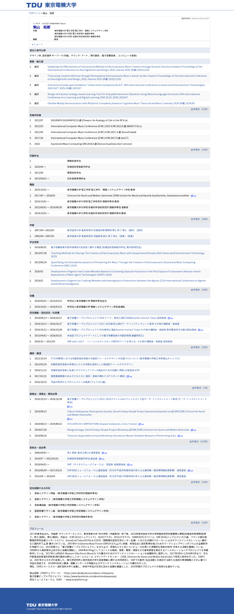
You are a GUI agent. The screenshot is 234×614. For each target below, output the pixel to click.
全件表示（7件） (200, 387)
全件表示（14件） (200, 149)
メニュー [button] (36, 44)
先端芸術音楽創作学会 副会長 (82, 458)
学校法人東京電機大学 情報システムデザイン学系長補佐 (96, 306)
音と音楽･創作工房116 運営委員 (83, 452)
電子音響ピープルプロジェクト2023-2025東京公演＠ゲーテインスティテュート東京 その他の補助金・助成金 (123, 323)
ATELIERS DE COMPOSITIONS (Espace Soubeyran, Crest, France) (102, 423)
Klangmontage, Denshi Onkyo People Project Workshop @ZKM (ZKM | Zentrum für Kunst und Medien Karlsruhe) (128, 429)
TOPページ (34, 13)
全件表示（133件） (199, 441)
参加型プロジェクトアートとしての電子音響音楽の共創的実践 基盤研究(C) (105, 335)
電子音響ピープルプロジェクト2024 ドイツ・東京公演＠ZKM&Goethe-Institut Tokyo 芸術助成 (116, 317)
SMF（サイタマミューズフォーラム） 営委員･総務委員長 (96, 464)
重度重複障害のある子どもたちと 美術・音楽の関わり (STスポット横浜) (88, 376)
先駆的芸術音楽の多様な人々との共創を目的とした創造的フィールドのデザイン (92, 364)
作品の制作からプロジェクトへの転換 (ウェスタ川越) (78, 382)
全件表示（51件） (200, 109)
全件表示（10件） (200, 522)
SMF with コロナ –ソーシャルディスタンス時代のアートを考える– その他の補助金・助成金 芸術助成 (119, 341)
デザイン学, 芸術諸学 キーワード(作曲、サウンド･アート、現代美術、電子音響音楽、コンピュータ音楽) (83, 55)
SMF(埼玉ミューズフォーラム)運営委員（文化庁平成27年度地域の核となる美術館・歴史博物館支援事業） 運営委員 (126, 476)
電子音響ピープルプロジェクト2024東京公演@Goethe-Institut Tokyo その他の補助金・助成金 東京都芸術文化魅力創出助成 (131, 329)
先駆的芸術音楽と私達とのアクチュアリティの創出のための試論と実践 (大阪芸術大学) (95, 370)
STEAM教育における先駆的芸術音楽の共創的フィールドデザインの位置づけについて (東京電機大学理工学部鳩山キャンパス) (115, 358)
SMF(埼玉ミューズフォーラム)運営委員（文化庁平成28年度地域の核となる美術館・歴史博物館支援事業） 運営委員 (126, 470)
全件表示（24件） (200, 289)
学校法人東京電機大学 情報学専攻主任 (87, 300)
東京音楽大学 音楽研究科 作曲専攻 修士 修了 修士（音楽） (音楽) (100, 236)
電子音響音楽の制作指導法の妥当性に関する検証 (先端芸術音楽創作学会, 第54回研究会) (96, 247)
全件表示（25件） (200, 347)
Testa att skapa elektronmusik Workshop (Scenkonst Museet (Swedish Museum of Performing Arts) (121, 435)
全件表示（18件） (200, 219)
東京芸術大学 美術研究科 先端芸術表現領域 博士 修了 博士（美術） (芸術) (105, 230)
